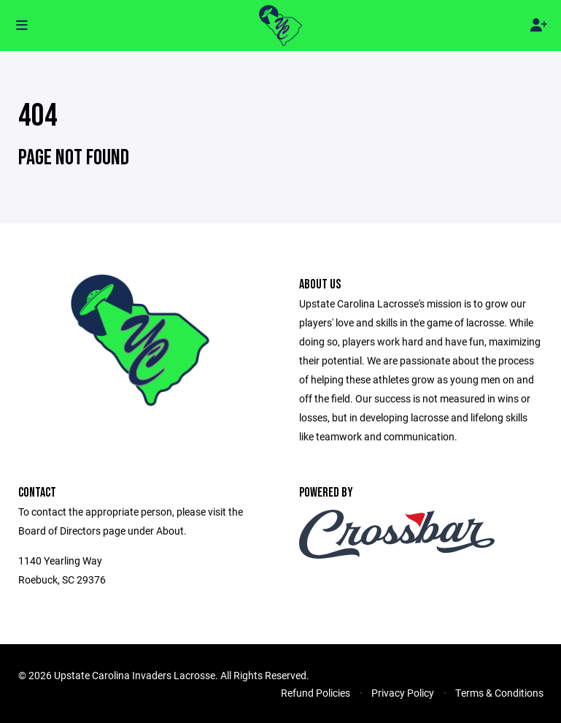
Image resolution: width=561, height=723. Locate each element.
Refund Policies (315, 693)
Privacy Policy (402, 693)
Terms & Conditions (499, 693)
